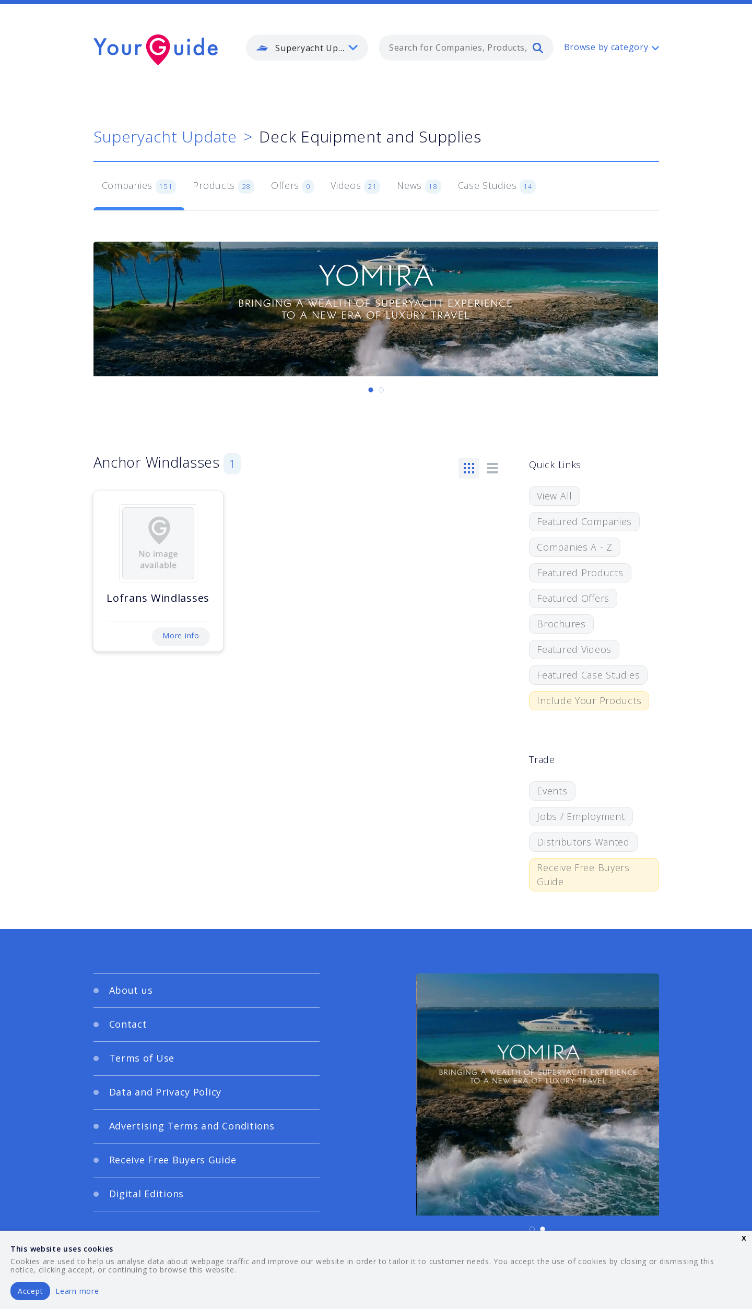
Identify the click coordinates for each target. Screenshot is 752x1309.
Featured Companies (584, 521)
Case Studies (497, 186)
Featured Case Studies (588, 675)
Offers (292, 186)
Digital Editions (146, 1193)
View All (554, 496)
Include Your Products (589, 700)
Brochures (561, 623)
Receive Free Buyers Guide (583, 874)
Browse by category (606, 47)
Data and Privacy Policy (165, 1092)
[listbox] (307, 47)
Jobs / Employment (581, 816)
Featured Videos (574, 649)
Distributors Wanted (583, 842)
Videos (355, 186)
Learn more (77, 1291)
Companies (139, 186)
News (419, 186)
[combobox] (466, 47)
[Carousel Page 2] (381, 389)
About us (131, 990)
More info (180, 635)
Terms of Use (142, 1058)
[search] (537, 47)
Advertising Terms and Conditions (192, 1126)
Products (223, 186)
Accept (30, 1291)
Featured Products (580, 572)
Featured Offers (573, 598)
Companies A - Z (575, 547)
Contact (128, 1024)
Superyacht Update (165, 136)
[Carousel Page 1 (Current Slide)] (370, 389)
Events (552, 790)
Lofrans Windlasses (158, 598)
